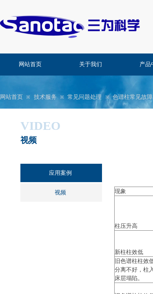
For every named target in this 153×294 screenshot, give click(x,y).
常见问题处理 (84, 97)
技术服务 (45, 97)
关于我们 (90, 64)
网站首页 (30, 64)
